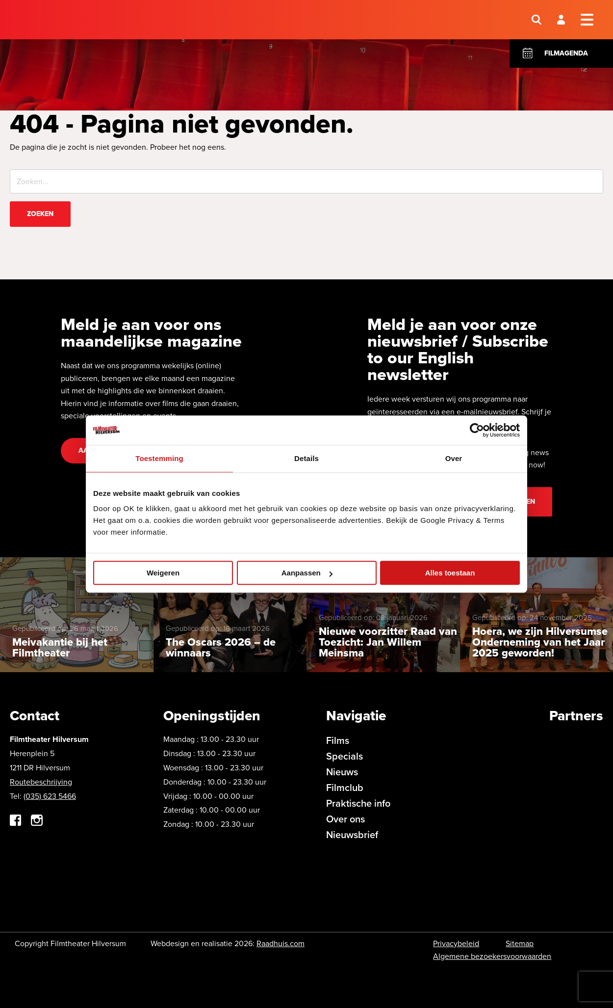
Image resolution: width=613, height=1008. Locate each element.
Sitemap (520, 943)
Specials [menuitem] (344, 756)
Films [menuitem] (337, 740)
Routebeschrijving (41, 782)
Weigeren (163, 573)
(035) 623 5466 (50, 796)
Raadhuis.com (280, 943)
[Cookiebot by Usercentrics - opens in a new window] (477, 430)
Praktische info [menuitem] (358, 803)
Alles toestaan (450, 573)
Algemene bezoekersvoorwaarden (492, 956)
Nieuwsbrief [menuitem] (352, 834)
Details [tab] (306, 458)
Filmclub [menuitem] (344, 787)
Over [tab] (453, 458)
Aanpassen (306, 573)
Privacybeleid (456, 943)
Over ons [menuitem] (345, 819)
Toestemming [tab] (159, 458)
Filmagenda (566, 53)
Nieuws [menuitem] (342, 771)
